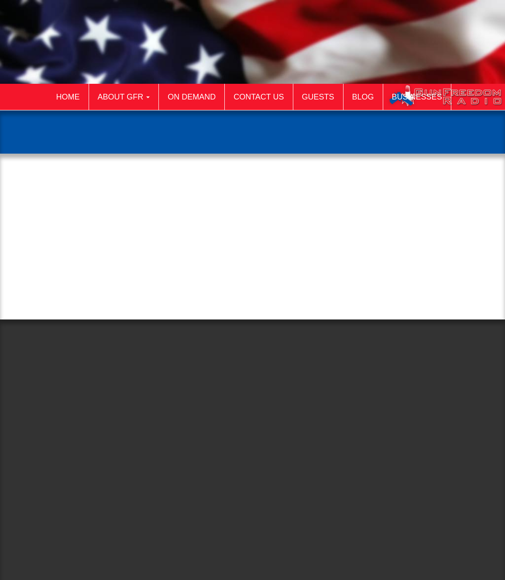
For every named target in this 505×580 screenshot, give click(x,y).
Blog (363, 97)
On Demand (192, 97)
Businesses (417, 97)
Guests (318, 97)
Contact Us (259, 97)
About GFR (124, 97)
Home (68, 97)
